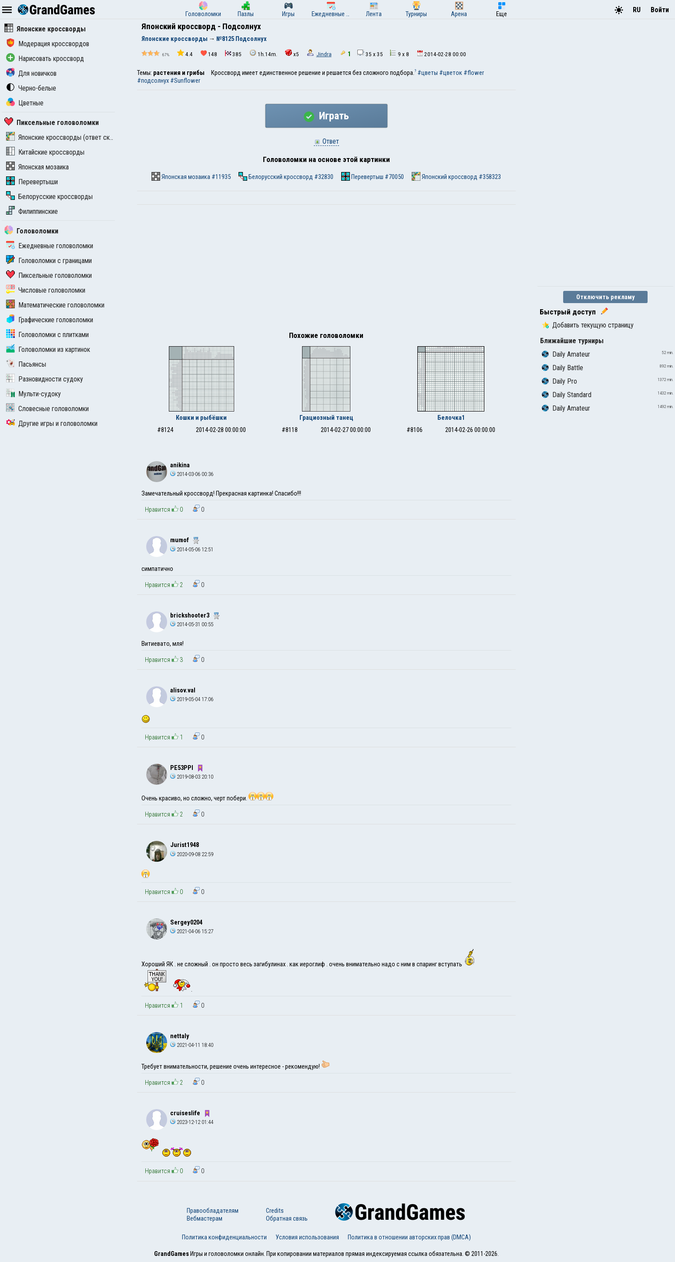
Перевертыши (32, 182)
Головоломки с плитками (47, 335)
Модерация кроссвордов (47, 44)
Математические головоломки (55, 305)
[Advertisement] (326, 270)
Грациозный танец (326, 418)
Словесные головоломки (47, 409)
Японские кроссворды (45, 29)
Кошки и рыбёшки (201, 418)
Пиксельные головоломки (51, 122)
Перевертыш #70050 (372, 176)
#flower (473, 73)
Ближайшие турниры (572, 341)
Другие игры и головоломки (51, 423)
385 (233, 53)
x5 (292, 53)
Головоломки (31, 231)
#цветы (427, 73)
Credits (275, 1211)
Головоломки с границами (49, 260)
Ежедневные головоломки (49, 246)
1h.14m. (263, 53)
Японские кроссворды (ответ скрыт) (64, 137)
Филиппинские (32, 211)
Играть (326, 116)
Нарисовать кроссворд (45, 58)
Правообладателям (212, 1211)
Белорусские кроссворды (49, 196)
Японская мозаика (37, 167)
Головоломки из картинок (48, 349)
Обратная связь (287, 1218)
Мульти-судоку (33, 394)
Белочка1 (451, 418)
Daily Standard (566, 395)
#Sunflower (185, 80)
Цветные (25, 103)
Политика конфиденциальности (224, 1237)
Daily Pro (559, 381)
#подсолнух (153, 80)
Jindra (324, 54)
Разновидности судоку (44, 379)
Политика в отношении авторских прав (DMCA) (409, 1237)
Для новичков (31, 73)
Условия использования (307, 1237)
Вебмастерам (204, 1218)
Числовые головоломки (45, 290)
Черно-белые (31, 88)
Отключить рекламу (605, 297)
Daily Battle (562, 368)
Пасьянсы (26, 364)
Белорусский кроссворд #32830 (285, 176)
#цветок (450, 73)
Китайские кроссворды (45, 152)
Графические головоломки (49, 320)
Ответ (326, 141)
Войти (660, 10)
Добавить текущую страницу (588, 325)
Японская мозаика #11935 (191, 176)
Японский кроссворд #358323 (456, 176)
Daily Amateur (566, 354)
